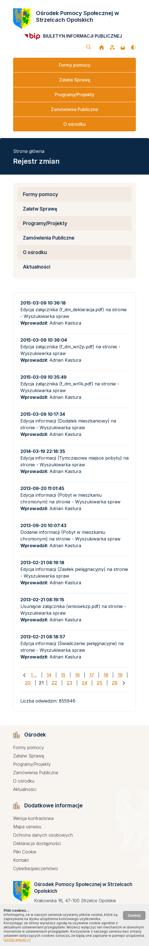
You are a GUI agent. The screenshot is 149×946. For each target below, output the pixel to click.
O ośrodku (74, 124)
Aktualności (36, 267)
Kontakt (21, 860)
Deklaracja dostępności (37, 843)
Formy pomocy (74, 65)
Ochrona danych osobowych (43, 835)
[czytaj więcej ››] (17, 940)
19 (120, 675)
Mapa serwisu (27, 826)
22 (54, 683)
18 (106, 675)
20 (28, 683)
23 (69, 683)
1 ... (34, 675)
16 (77, 675)
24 (84, 683)
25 (99, 683)
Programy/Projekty (74, 94)
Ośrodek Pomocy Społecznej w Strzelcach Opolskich (77, 16)
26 (114, 683)
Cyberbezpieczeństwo (35, 868)
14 (49, 675)
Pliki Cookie (24, 852)
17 (91, 675)
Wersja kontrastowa (33, 818)
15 (63, 675)
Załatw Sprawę (74, 80)
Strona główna (28, 151)
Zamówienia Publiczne (74, 109)
